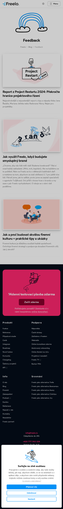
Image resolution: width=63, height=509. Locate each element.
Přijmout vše (31, 487)
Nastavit (31, 499)
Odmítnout (31, 493)
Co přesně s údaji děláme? (31, 481)
